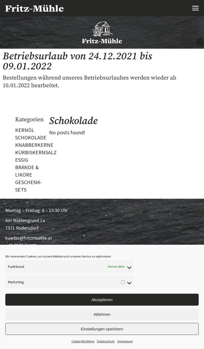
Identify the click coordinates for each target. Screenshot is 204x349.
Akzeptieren (101, 299)
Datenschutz (106, 341)
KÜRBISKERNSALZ (36, 152)
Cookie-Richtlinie (82, 341)
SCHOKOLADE (30, 137)
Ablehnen (102, 314)
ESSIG (21, 159)
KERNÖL (24, 130)
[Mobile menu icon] (195, 8)
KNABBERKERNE (34, 145)
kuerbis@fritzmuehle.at (28, 238)
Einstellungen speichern (102, 329)
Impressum (125, 341)
